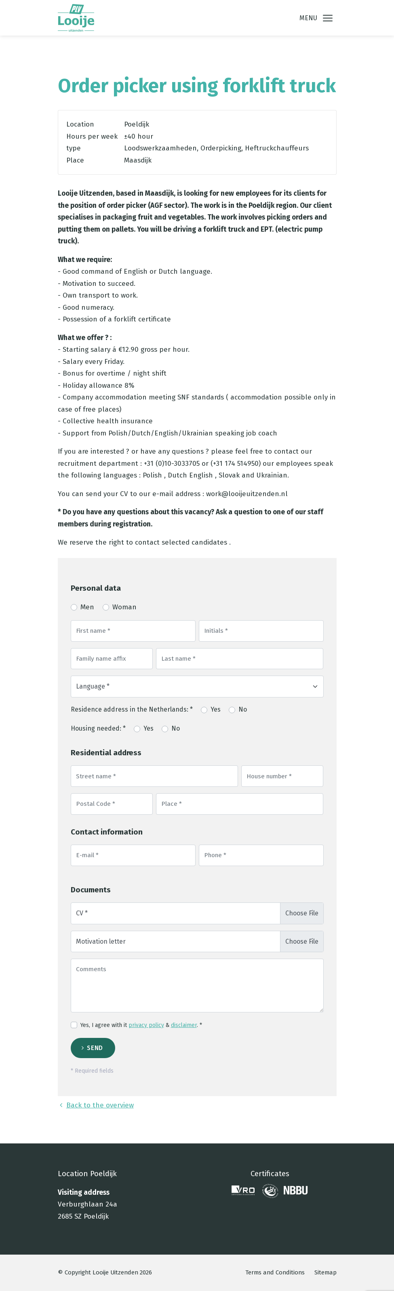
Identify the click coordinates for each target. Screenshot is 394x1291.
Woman (124, 607)
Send (95, 1048)
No (242, 709)
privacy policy (146, 1025)
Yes (216, 709)
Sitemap (325, 1272)
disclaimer (184, 1025)
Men (87, 607)
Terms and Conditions (275, 1272)
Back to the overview (96, 1105)
